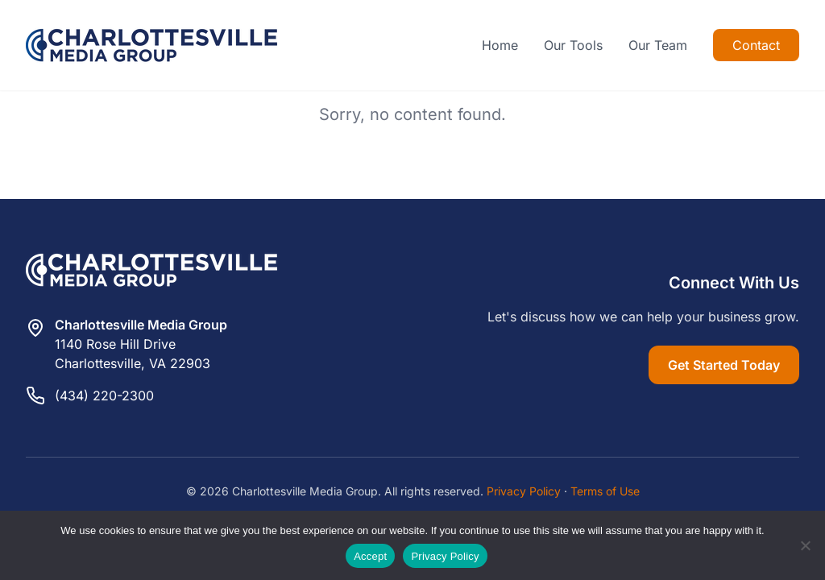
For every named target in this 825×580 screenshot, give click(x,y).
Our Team (657, 45)
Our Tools (573, 45)
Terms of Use (605, 491)
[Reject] (805, 545)
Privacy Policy (524, 491)
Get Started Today (724, 365)
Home (500, 45)
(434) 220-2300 (104, 395)
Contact (756, 45)
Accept (370, 556)
